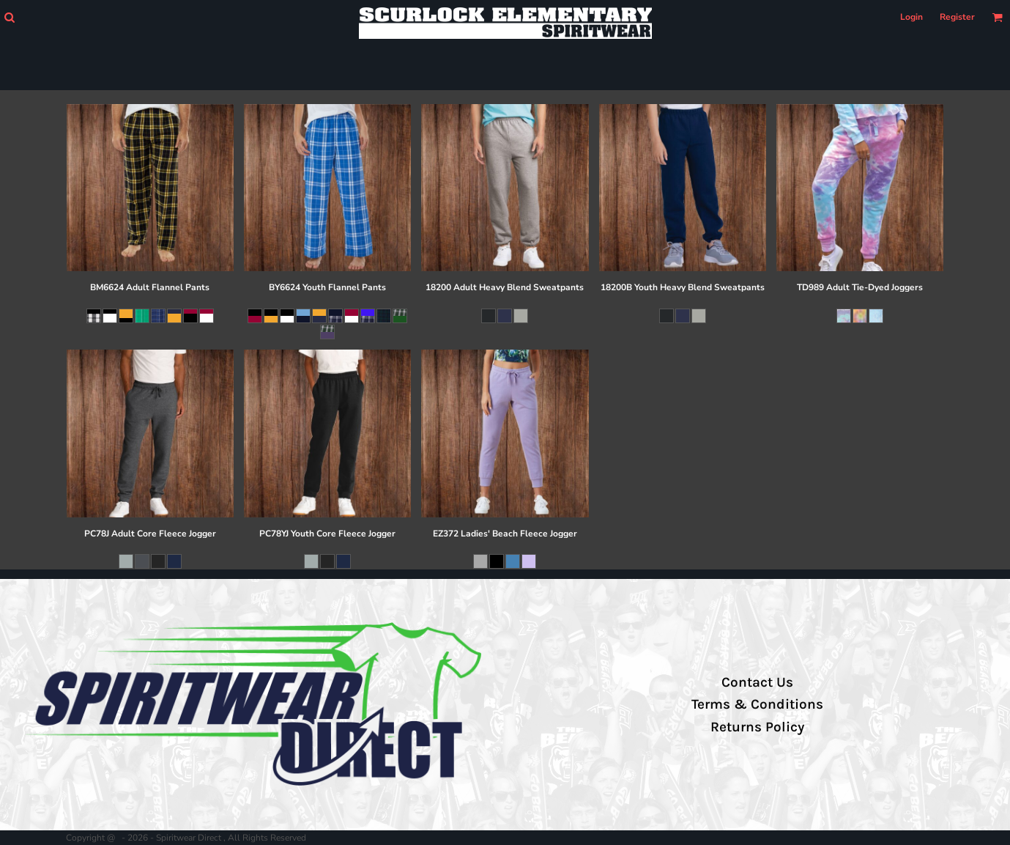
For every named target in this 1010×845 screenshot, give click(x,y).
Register (957, 17)
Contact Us (757, 682)
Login (911, 17)
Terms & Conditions (757, 704)
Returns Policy (757, 727)
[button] (9, 17)
